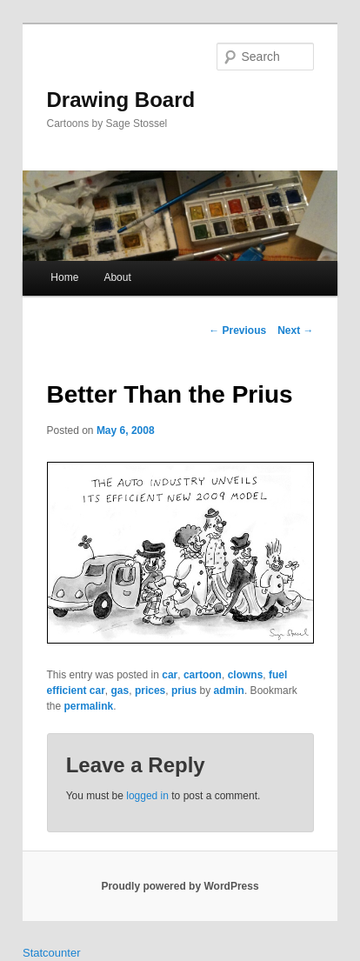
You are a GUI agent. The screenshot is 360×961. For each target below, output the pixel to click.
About (116, 277)
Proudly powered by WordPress (179, 886)
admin (229, 690)
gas (120, 690)
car (169, 675)
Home (64, 277)
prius (184, 690)
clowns (245, 675)
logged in (147, 796)
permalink (89, 706)
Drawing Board (121, 99)
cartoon (202, 675)
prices (150, 690)
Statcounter (52, 952)
